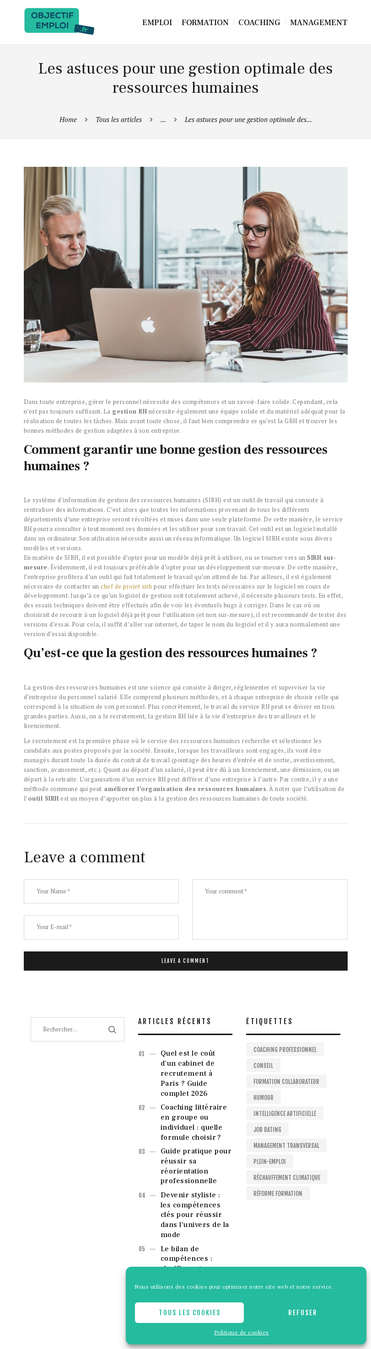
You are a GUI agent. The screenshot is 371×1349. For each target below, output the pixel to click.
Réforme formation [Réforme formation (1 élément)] (277, 1193)
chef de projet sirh (126, 586)
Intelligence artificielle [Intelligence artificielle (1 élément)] (284, 1113)
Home (68, 119)
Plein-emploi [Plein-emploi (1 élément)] (269, 1161)
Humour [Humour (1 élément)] (263, 1097)
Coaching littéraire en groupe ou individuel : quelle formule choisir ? (194, 1122)
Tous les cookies (189, 1312)
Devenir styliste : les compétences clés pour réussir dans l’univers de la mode (195, 1214)
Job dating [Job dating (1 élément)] (267, 1129)
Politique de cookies (242, 1332)
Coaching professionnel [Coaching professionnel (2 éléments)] (285, 1049)
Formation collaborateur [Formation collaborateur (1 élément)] (286, 1081)
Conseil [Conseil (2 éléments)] (263, 1065)
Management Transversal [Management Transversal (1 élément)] (286, 1145)
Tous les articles (119, 119)
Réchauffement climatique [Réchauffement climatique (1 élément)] (286, 1177)
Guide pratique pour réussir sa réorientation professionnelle (196, 1166)
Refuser (302, 1312)
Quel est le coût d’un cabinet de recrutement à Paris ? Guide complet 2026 (188, 1073)
